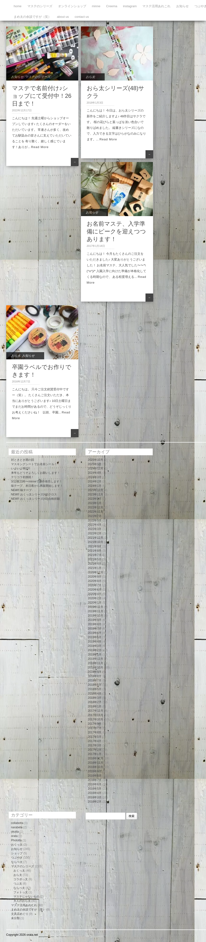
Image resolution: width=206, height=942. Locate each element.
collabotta (17, 823)
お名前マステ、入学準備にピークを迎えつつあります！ (116, 231)
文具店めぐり (19, 914)
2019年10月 (95, 615)
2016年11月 (95, 762)
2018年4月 (95, 693)
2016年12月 (95, 758)
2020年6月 (95, 589)
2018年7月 (95, 680)
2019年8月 (95, 624)
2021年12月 (95, 537)
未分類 (15, 918)
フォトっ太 (20, 892)
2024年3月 (95, 477)
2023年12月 (95, 490)
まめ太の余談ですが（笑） (32, 17)
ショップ (17, 853)
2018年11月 (95, 663)
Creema (111, 6)
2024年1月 (95, 485)
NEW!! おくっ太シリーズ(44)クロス (34, 494)
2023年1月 (95, 503)
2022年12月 (95, 507)
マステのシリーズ (39, 6)
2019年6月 (95, 633)
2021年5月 (95, 559)
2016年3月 (95, 797)
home (18, 6)
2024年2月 (95, 481)
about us (63, 17)
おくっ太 (17, 844)
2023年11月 (95, 494)
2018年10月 (95, 667)
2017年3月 (95, 745)
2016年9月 (95, 771)
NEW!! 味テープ (21, 490)
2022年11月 (95, 511)
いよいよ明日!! (20, 468)
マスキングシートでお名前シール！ (34, 464)
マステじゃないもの (26, 896)
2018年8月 (95, 676)
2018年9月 (95, 672)
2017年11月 (95, 715)
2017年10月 (95, 719)
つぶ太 (17, 883)
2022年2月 (95, 533)
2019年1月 (95, 654)
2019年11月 (95, 611)
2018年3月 (95, 697)
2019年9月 (95, 620)
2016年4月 (95, 793)
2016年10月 (95, 767)
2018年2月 (95, 702)
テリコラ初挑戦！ (22, 477)
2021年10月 (95, 542)
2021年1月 (95, 568)
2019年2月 (95, 650)
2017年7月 (95, 728)
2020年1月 (95, 602)
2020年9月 (95, 576)
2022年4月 (95, 524)
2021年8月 (95, 550)
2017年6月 (95, 732)
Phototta (16, 840)
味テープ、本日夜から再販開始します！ (37, 485)
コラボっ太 (20, 879)
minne (96, 6)
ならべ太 (17, 862)
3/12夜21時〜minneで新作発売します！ (36, 481)
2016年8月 (95, 775)
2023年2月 (95, 498)
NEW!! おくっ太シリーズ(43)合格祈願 (35, 498)
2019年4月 (95, 641)
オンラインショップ (72, 6)
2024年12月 (95, 468)
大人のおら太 (22, 901)
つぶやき (17, 857)
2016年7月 (95, 780)
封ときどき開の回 (22, 460)
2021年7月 (95, 555)
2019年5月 (95, 637)
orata (14, 836)
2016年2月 (95, 801)
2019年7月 (95, 628)
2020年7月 (95, 585)
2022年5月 (95, 520)
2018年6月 (95, 684)
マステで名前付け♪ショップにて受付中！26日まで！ (42, 96)
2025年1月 (95, 464)
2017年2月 (95, 749)
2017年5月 (95, 736)
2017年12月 (95, 710)
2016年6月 (95, 784)
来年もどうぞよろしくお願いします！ (35, 472)
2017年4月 (95, 741)
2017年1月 (95, 754)
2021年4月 (95, 563)
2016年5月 (95, 788)
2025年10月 (95, 460)
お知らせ (182, 6)
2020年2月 (95, 598)
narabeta (16, 827)
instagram (130, 6)
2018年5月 (95, 689)
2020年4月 (95, 594)
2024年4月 (95, 472)
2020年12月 (95, 572)
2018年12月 (95, 659)
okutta (15, 831)
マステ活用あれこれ (156, 6)
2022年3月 (95, 529)
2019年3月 (95, 646)
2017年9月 (95, 723)
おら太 (90, 77)
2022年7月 (95, 516)
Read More (39, 147)
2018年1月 (95, 706)
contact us (82, 17)
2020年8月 (95, 581)
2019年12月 (95, 607)
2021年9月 (95, 546)
